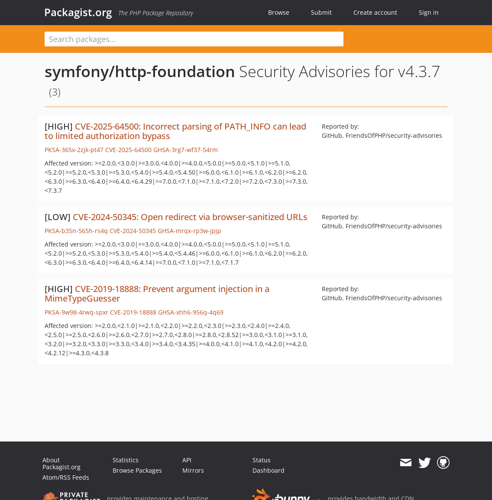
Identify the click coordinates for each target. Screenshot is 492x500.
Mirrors (193, 470)
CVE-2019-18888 (133, 312)
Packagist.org (78, 12)
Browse (278, 12)
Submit (321, 12)
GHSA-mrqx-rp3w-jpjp (189, 231)
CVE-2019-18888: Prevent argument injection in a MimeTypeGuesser (157, 293)
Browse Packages (137, 470)
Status (261, 460)
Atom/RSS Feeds (65, 477)
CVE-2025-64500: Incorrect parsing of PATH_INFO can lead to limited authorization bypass (175, 131)
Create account (375, 12)
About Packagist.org (61, 463)
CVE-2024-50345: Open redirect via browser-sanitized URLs (190, 217)
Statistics (126, 460)
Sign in (429, 12)
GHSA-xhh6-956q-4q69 (190, 312)
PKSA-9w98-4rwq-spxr (76, 312)
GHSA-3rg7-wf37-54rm (185, 150)
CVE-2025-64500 (128, 150)
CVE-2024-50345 (133, 231)
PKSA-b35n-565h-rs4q (76, 231)
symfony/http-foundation (140, 71)
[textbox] (194, 39)
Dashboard (268, 470)
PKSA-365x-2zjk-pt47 (74, 150)
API (186, 460)
